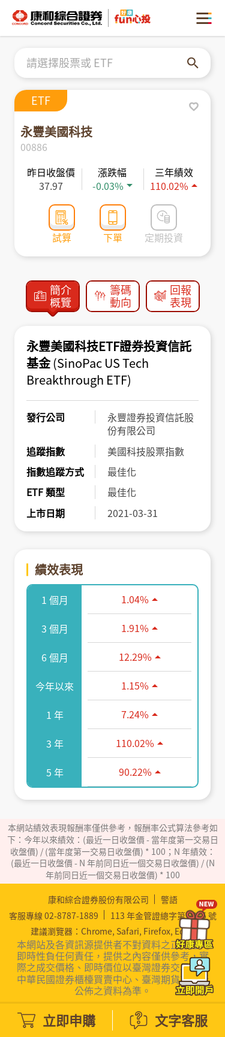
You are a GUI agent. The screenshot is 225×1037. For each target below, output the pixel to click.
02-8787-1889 (71, 915)
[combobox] (106, 63)
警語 (169, 899)
